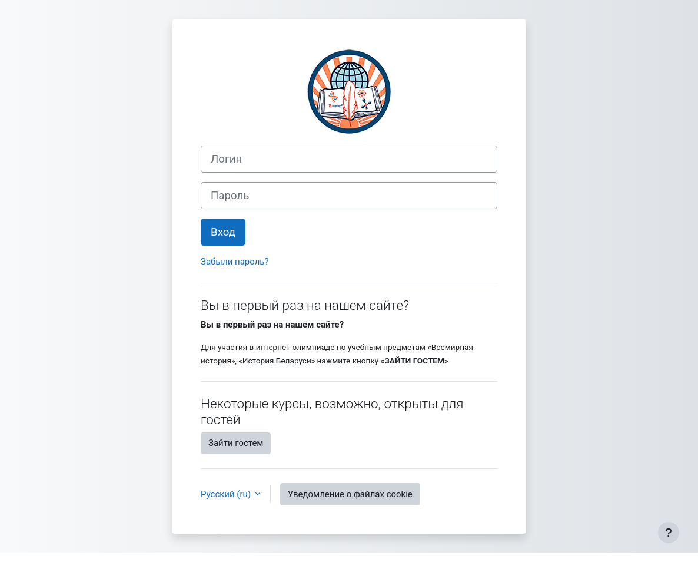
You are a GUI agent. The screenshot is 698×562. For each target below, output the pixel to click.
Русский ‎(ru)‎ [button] (227, 494)
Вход (223, 232)
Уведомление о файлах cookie (350, 494)
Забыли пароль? (235, 261)
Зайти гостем (235, 443)
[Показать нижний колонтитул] (668, 532)
